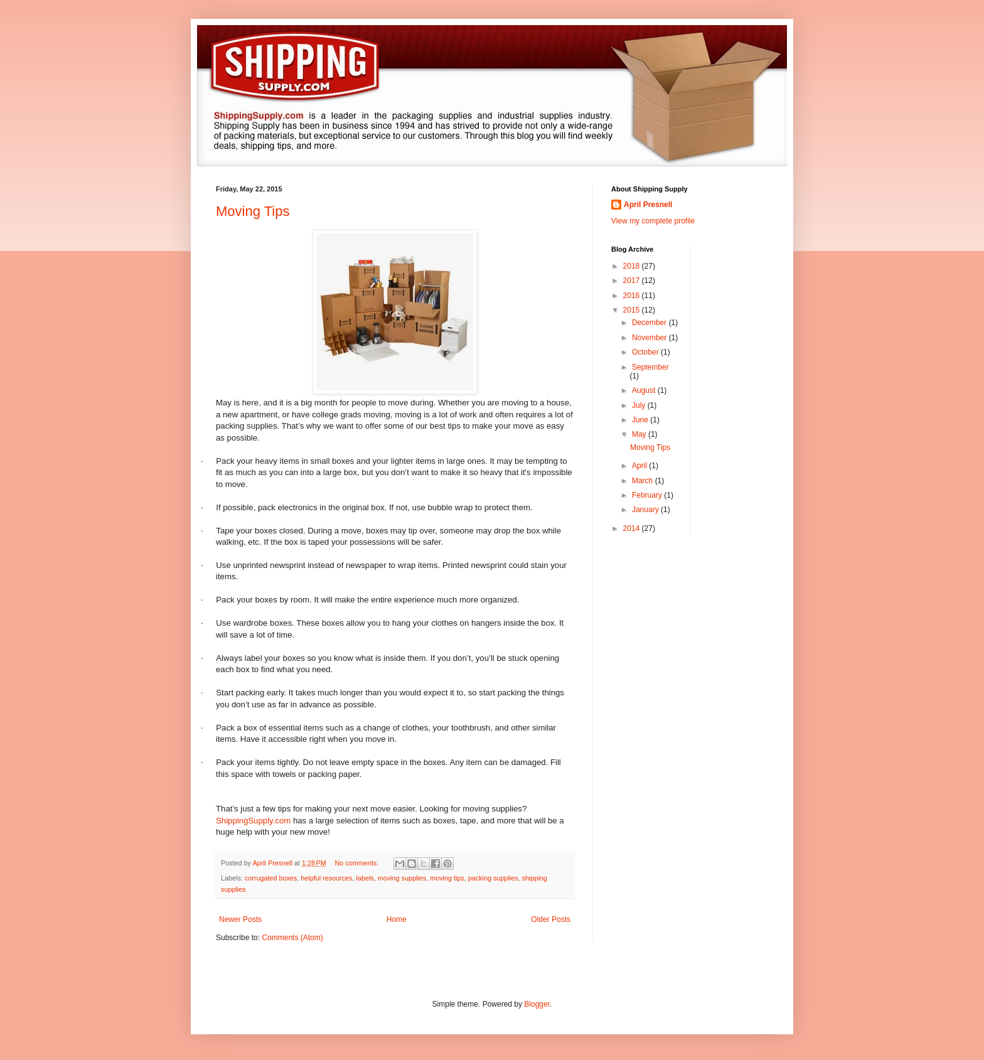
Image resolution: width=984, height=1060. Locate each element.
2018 (632, 266)
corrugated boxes (271, 878)
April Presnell (648, 204)
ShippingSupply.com (253, 820)
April (640, 465)
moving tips (447, 878)
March (643, 480)
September (650, 367)
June (641, 419)
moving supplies (402, 878)
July (640, 405)
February (648, 495)
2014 (632, 528)
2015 (632, 310)
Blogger (537, 1004)
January (646, 509)
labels (365, 878)
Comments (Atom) (292, 937)
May (640, 434)
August (645, 390)
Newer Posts (240, 919)
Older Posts (550, 919)
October (646, 352)
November (650, 337)
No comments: (358, 863)
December (650, 322)
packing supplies (493, 878)
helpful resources (326, 878)
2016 (632, 295)
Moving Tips (252, 211)
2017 (632, 280)
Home (397, 919)
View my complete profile (653, 221)
